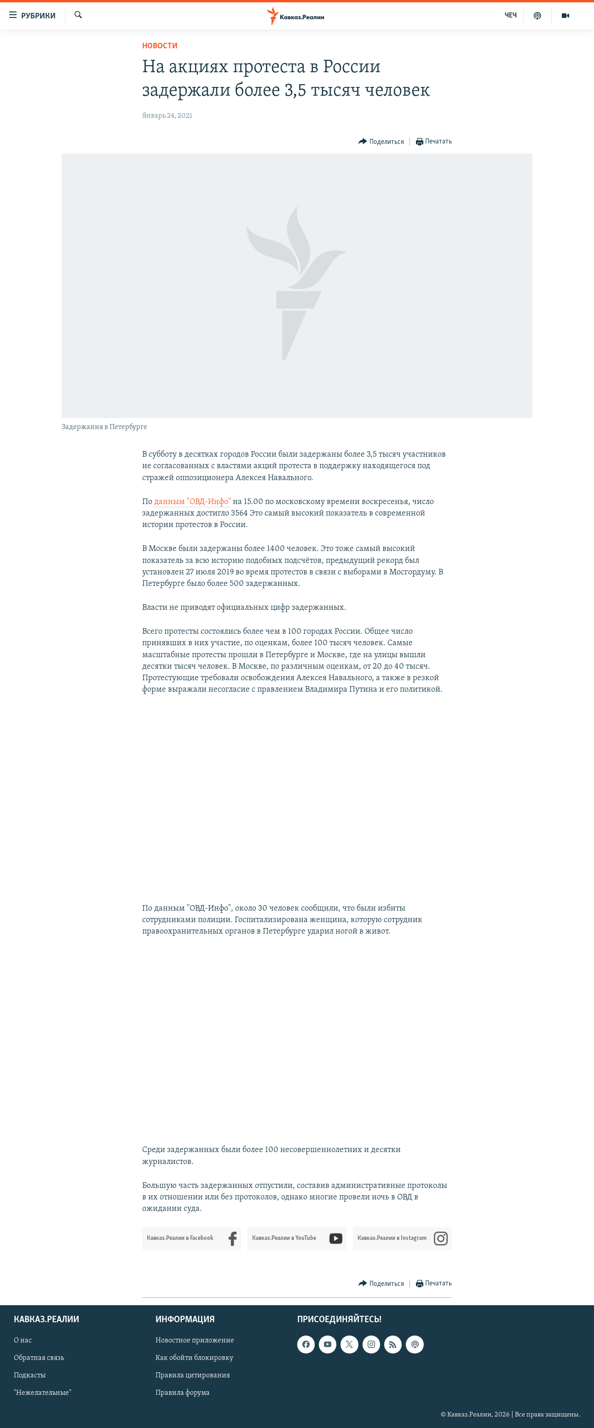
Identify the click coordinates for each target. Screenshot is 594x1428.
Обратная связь (39, 1358)
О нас (23, 1341)
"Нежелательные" (42, 1393)
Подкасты (30, 1376)
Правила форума (183, 1393)
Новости (160, 46)
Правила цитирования (193, 1376)
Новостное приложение (195, 1341)
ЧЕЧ (511, 15)
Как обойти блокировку (194, 1358)
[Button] (381, 142)
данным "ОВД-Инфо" (191, 502)
